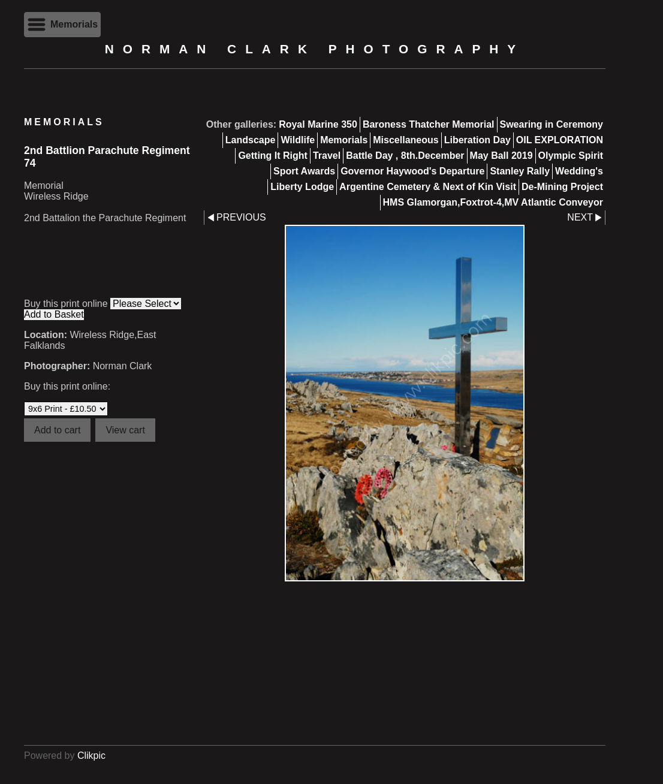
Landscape (250, 140)
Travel (326, 155)
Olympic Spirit (570, 155)
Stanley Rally (520, 171)
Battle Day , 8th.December (405, 155)
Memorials (343, 140)
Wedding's (579, 171)
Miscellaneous (405, 140)
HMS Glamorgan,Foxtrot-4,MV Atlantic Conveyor (493, 202)
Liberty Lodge (302, 187)
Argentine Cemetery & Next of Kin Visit (427, 187)
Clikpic (91, 755)
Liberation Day (477, 140)
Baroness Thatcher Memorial (429, 124)
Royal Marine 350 (318, 124)
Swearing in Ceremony (552, 124)
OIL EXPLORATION (559, 140)
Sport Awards (304, 171)
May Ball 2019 (501, 155)
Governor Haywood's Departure (412, 171)
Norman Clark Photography (315, 49)
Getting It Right (273, 155)
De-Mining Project (562, 187)
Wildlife (298, 140)
